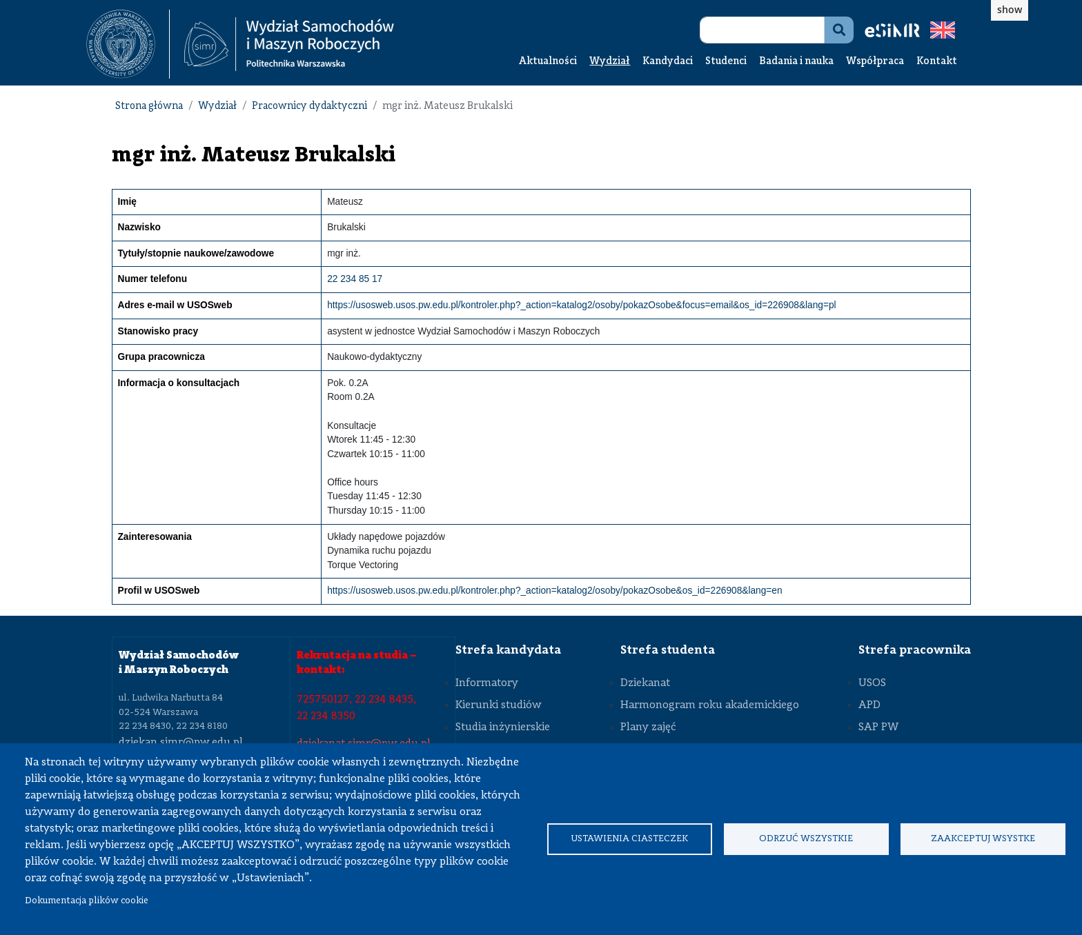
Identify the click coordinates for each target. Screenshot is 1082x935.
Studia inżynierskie (502, 727)
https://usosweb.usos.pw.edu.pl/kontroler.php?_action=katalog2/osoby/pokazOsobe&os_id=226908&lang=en (554, 590)
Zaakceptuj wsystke (983, 838)
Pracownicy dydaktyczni (309, 106)
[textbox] (128, 44)
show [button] (1009, 9)
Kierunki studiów (498, 705)
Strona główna (149, 106)
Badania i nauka (796, 62)
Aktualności (548, 62)
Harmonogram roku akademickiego (709, 705)
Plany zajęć (648, 727)
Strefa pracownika (914, 650)
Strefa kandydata (508, 650)
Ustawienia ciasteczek (629, 838)
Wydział (609, 62)
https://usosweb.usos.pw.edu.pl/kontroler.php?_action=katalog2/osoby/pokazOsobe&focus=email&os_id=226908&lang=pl (581, 305)
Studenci (726, 62)
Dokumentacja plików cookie (86, 900)
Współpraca (875, 62)
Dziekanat (645, 683)
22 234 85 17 (354, 279)
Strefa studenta (667, 650)
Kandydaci (667, 62)
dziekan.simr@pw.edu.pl (181, 742)
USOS (872, 683)
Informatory (486, 683)
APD (869, 705)
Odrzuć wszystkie (806, 838)
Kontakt (936, 62)
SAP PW (878, 727)
